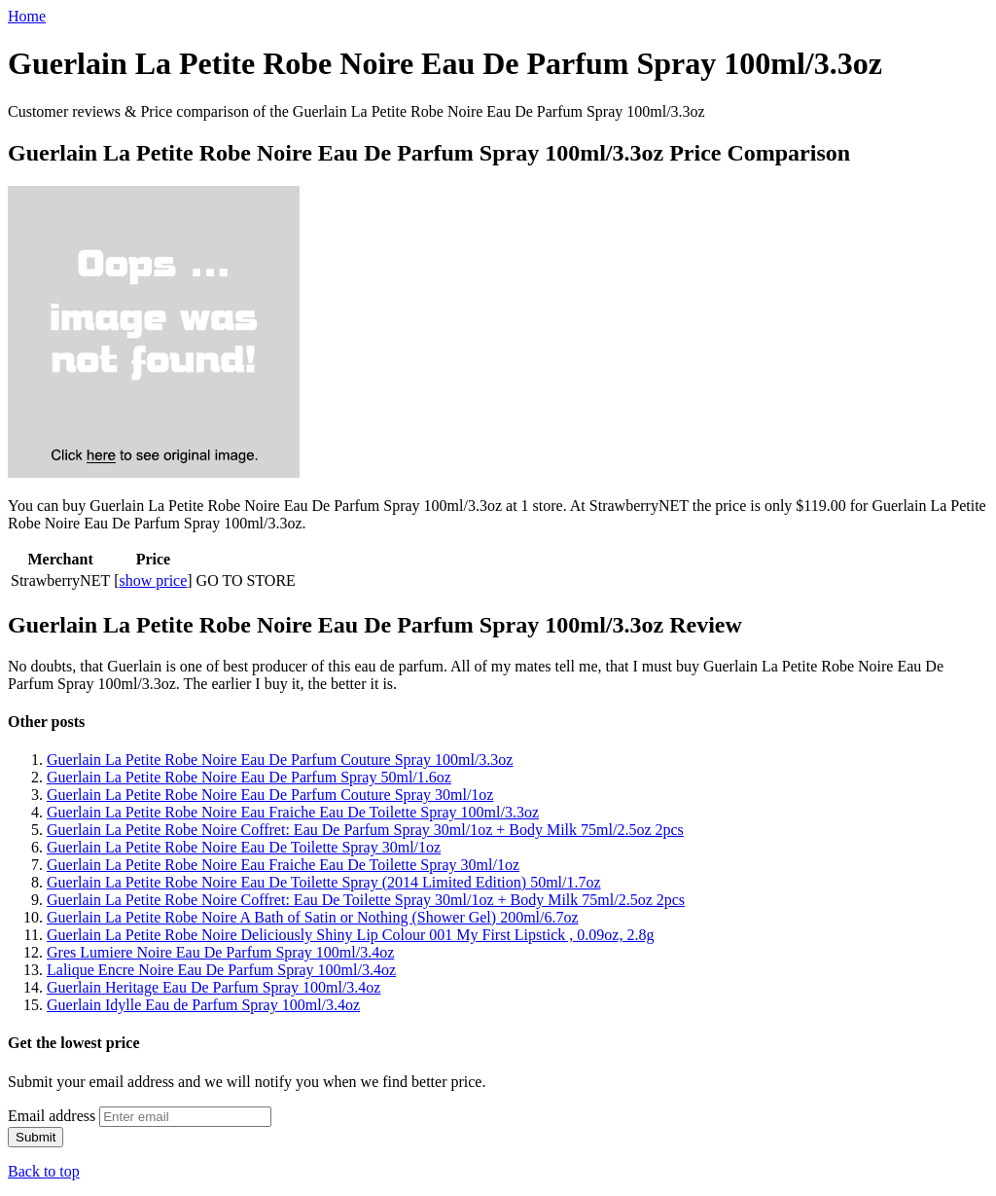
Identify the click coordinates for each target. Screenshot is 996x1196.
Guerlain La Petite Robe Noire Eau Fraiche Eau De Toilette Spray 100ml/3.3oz (293, 812)
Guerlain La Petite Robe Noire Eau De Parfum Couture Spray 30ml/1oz (270, 794)
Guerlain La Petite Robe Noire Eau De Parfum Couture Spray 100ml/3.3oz (280, 759)
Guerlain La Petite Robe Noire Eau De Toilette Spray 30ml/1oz (244, 847)
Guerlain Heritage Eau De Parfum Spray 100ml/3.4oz (213, 987)
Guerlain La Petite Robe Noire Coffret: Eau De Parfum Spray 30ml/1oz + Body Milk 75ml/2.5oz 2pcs (365, 829)
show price (154, 580)
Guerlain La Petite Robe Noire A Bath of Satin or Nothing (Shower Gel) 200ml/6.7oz (313, 917)
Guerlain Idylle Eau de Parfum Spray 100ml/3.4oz (203, 1005)
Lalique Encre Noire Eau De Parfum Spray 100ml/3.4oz (221, 969)
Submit (35, 1137)
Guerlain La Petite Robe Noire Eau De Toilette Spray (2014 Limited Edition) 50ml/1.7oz (324, 882)
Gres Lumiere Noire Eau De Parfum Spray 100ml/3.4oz (220, 952)
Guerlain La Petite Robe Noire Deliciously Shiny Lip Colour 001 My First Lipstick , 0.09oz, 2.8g (350, 934)
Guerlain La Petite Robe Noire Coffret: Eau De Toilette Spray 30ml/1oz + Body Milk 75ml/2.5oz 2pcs (366, 899)
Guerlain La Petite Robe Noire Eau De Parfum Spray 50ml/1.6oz (249, 777)
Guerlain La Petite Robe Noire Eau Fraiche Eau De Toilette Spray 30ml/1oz (283, 864)
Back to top (44, 1171)
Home (27, 16)
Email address (51, 1115)
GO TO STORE (246, 580)
